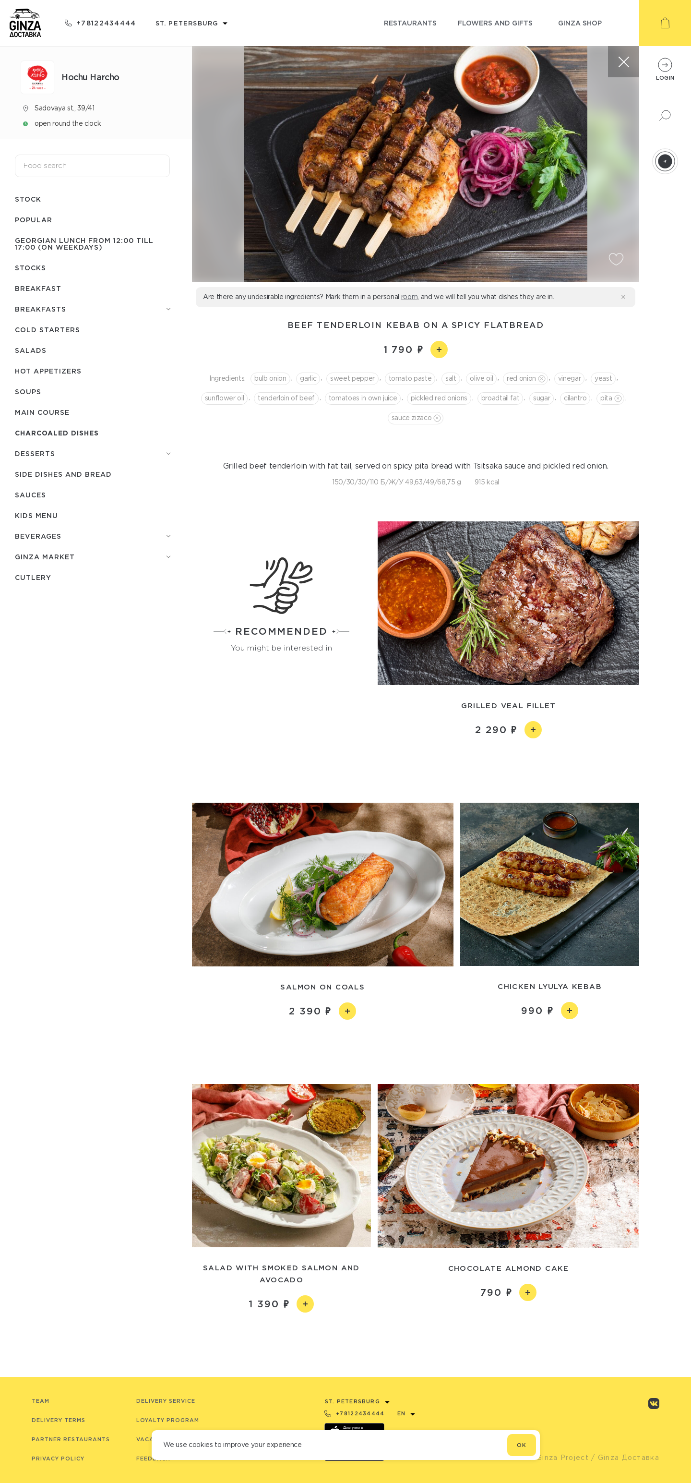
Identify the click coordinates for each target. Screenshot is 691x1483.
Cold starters (47, 329)
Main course (42, 412)
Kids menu (36, 515)
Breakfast (38, 288)
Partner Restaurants (71, 1439)
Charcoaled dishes (57, 432)
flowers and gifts (495, 22)
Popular (33, 219)
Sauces (30, 494)
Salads (31, 350)
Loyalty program (167, 1420)
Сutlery (33, 577)
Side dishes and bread (63, 474)
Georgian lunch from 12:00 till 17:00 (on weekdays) (84, 244)
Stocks (30, 267)
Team (40, 1401)
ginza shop (580, 22)
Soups (28, 391)
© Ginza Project (558, 1457)
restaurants (410, 22)
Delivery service (165, 1401)
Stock (28, 199)
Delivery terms (58, 1420)
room (409, 297)
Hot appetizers (48, 370)
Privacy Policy (58, 1458)
